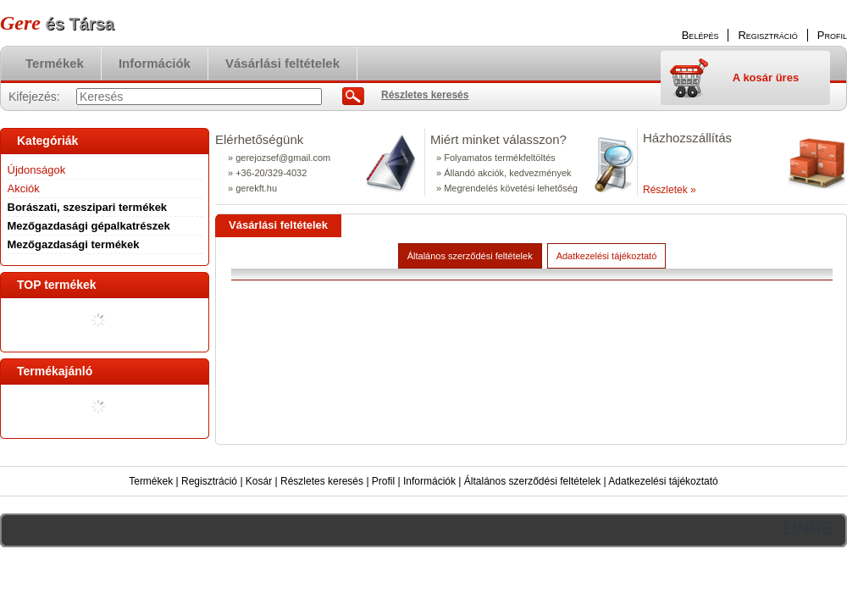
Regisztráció (209, 481)
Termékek (151, 481)
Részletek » (669, 190)
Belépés (700, 35)
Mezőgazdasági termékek (74, 244)
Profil (383, 481)
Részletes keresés (321, 481)
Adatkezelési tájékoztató (662, 481)
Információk (429, 481)
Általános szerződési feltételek (532, 481)
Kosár (259, 481)
